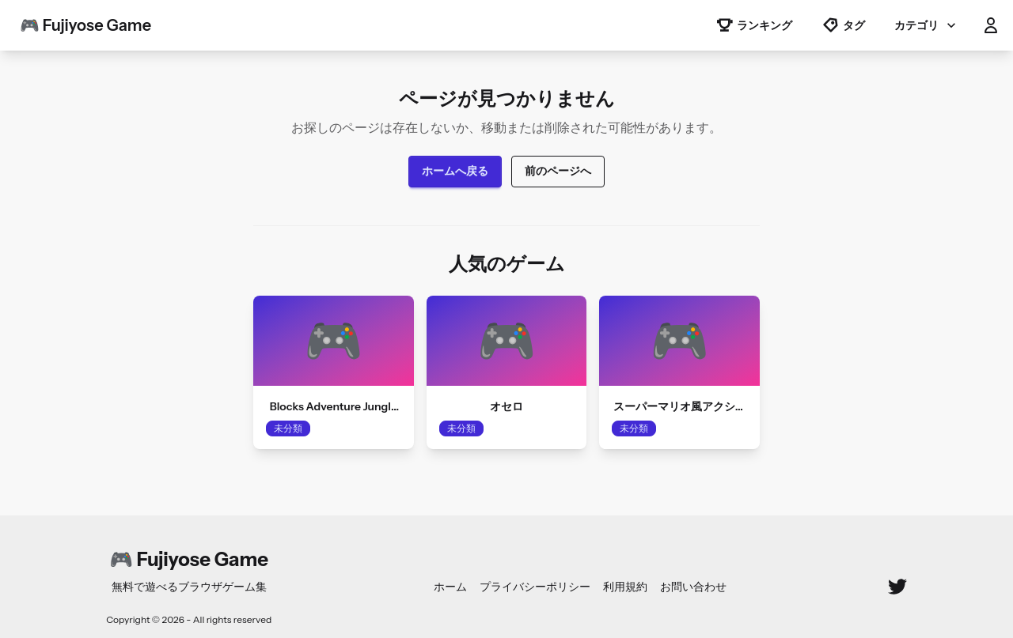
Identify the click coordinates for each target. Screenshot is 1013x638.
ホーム (450, 586)
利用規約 (625, 586)
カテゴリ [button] (926, 25)
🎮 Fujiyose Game (85, 25)
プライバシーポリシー (535, 586)
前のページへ (558, 171)
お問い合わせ (693, 586)
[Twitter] (897, 586)
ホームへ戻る (455, 171)
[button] (991, 25)
